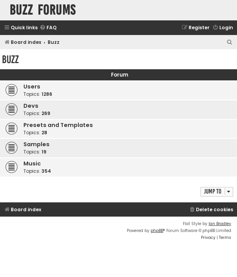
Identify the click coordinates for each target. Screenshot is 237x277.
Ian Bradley (220, 224)
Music (32, 163)
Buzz (10, 59)
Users (31, 86)
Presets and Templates (58, 125)
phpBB (157, 231)
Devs (30, 106)
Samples (36, 144)
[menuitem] (48, 28)
